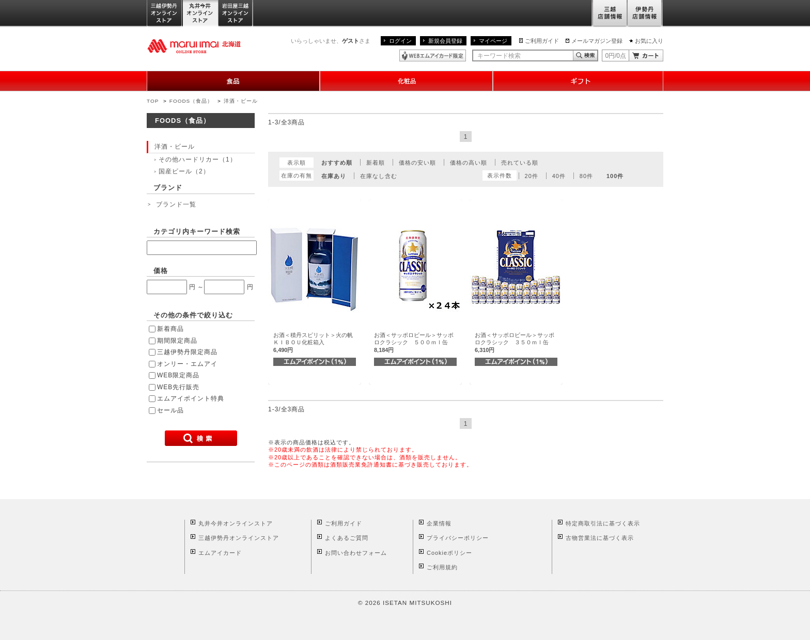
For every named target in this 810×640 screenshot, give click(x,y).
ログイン (400, 41)
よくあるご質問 (346, 538)
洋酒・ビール (241, 101)
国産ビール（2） (184, 171)
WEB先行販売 (178, 387)
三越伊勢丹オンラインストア (165, 13)
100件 (615, 176)
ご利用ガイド (542, 41)
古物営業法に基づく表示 (600, 538)
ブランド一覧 (176, 204)
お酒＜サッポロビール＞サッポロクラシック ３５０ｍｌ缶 (514, 342)
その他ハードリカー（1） (198, 159)
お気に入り (649, 41)
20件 (531, 176)
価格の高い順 (468, 162)
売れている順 (519, 162)
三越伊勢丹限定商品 (187, 352)
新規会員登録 (445, 41)
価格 (160, 271)
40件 (559, 176)
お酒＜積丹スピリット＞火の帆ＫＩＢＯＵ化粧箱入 (313, 342)
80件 (586, 176)
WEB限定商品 (178, 375)
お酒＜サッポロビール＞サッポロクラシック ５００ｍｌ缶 (414, 342)
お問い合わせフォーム (356, 553)
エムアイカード (220, 553)
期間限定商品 (177, 340)
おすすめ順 (336, 162)
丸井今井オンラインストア (200, 13)
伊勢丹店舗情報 (645, 13)
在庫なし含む (378, 176)
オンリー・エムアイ (187, 363)
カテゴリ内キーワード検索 (196, 231)
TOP (153, 101)
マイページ (493, 41)
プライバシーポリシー (458, 538)
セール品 (170, 410)
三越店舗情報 (609, 13)
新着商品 (170, 328)
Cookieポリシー (449, 553)
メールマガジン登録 (596, 41)
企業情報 (439, 523)
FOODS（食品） (191, 101)
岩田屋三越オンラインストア (236, 13)
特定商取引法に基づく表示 (603, 523)
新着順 (375, 162)
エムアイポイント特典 (190, 398)
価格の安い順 (417, 162)
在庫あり (333, 176)
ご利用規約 (442, 567)
